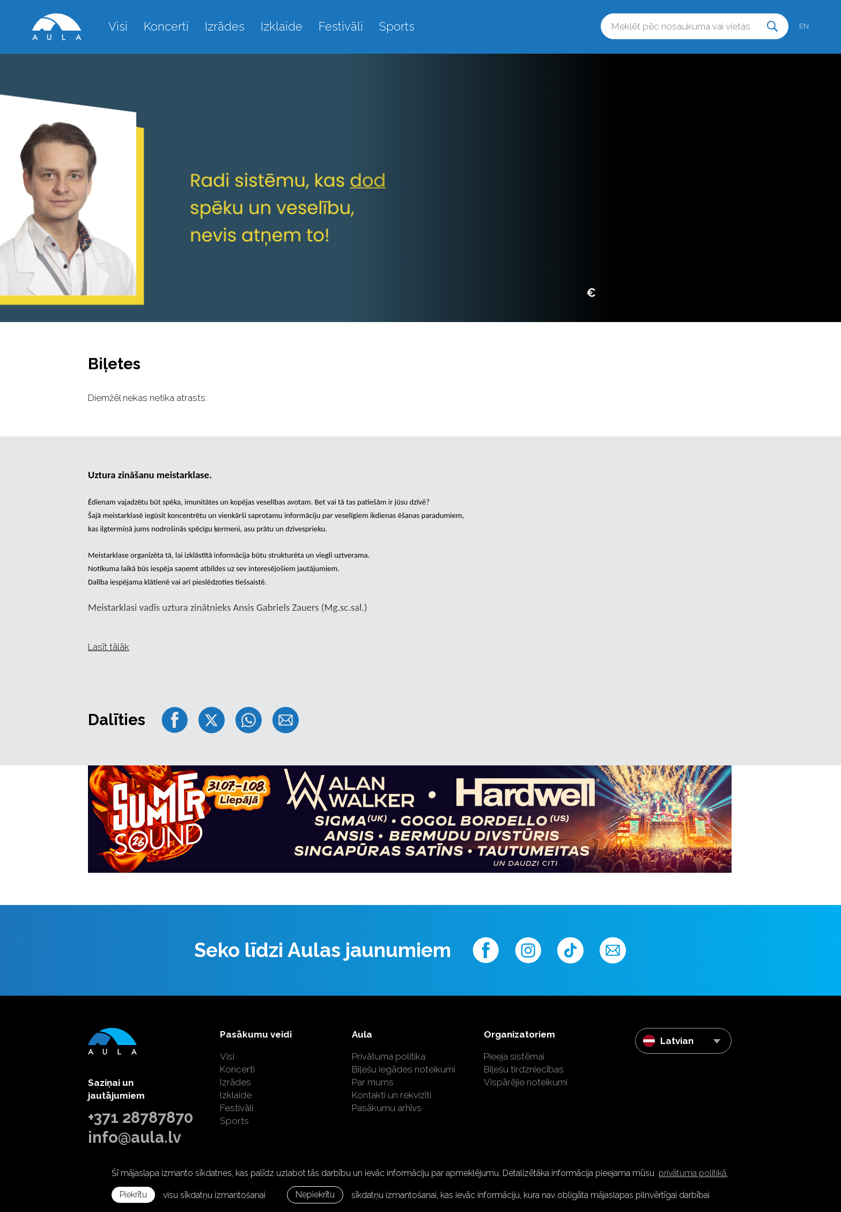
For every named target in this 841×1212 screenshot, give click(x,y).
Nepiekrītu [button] (315, 1194)
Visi (118, 26)
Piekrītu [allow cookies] (133, 1194)
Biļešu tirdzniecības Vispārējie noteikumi (525, 1075)
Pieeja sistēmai (514, 1056)
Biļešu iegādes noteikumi (403, 1069)
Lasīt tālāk (108, 646)
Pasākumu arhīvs (387, 1108)
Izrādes (225, 26)
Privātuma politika (388, 1056)
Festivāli (341, 26)
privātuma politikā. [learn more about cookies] (693, 1173)
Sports (397, 26)
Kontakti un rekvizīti (391, 1095)
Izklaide (282, 26)
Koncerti (166, 26)
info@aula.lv (134, 1137)
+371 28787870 (140, 1117)
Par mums (373, 1082)
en (804, 26)
